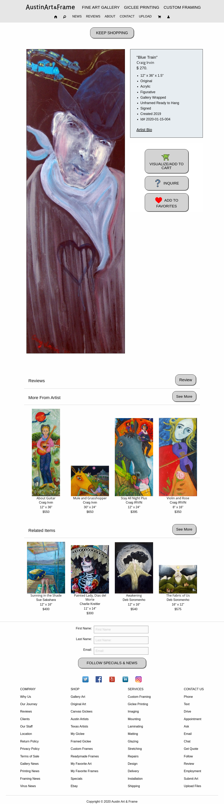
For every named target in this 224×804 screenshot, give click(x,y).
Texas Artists (79, 726)
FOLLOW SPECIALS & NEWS (112, 663)
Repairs (133, 756)
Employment (192, 771)
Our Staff (26, 726)
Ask (186, 726)
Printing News (29, 771)
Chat (187, 741)
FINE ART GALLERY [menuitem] (101, 7)
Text (186, 704)
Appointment (192, 719)
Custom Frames (82, 748)
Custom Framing (139, 696)
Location (26, 733)
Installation (135, 778)
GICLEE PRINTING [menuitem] (141, 7)
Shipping (134, 786)
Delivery (133, 771)
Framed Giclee (81, 741)
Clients (25, 719)
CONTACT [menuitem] (127, 16)
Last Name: (84, 639)
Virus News (28, 786)
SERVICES (136, 689)
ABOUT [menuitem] (110, 16)
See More (184, 396)
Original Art (78, 704)
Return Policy (29, 741)
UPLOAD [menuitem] (145, 16)
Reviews (26, 711)
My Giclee (78, 733)
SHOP (75, 689)
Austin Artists (80, 719)
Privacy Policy (30, 748)
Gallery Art (78, 696)
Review (189, 763)
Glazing (133, 741)
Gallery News (29, 763)
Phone (188, 696)
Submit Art (191, 778)
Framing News (30, 778)
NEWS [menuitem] (77, 16)
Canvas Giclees (81, 711)
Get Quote (191, 748)
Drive (187, 711)
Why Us (25, 696)
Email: (87, 649)
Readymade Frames (85, 756)
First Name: (84, 628)
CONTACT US (194, 689)
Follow (188, 756)
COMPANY (28, 689)
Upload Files (192, 786)
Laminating (135, 726)
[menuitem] (50, 7)
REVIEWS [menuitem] (93, 16)
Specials (76, 778)
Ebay (74, 786)
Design (133, 763)
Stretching (135, 748)
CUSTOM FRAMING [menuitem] (182, 7)
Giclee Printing (138, 704)
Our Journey (28, 704)
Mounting (134, 719)
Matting (133, 733)
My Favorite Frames (84, 771)
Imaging (133, 711)
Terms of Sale (29, 756)
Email (188, 733)
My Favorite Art (81, 763)
